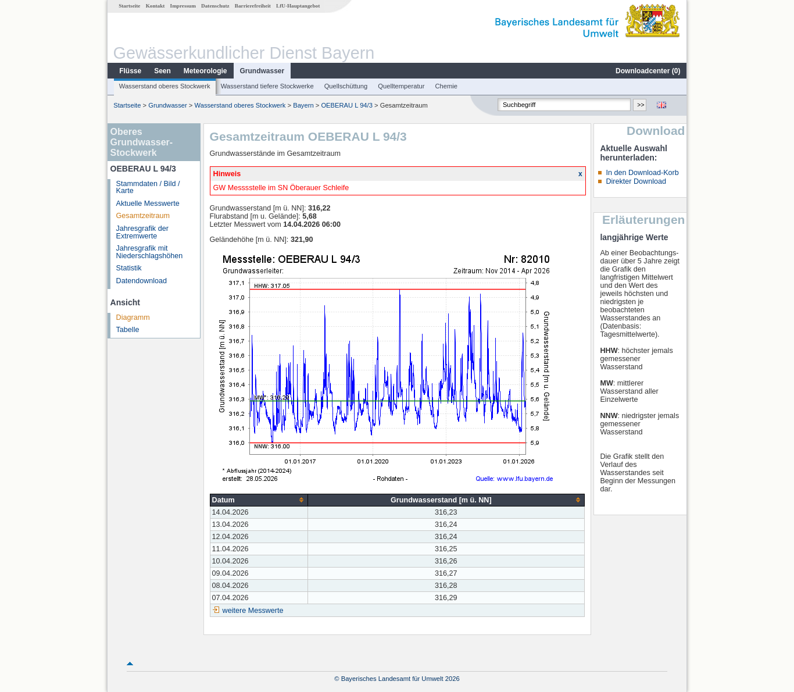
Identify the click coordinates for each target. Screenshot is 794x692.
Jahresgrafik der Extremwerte (142, 232)
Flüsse (130, 71)
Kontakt (155, 6)
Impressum (183, 6)
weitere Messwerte (253, 611)
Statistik (129, 268)
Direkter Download (636, 181)
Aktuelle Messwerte (148, 203)
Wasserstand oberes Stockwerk (164, 86)
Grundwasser (262, 71)
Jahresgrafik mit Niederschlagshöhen (149, 252)
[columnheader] (259, 500)
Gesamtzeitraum (143, 216)
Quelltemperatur (401, 86)
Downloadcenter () (648, 71)
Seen (162, 71)
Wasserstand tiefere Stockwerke (267, 86)
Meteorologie (205, 71)
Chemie (446, 86)
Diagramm (133, 317)
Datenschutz (215, 6)
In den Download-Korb (642, 173)
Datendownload (141, 281)
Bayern (303, 105)
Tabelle (128, 330)
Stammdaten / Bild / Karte (148, 187)
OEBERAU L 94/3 (347, 105)
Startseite (129, 6)
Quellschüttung (346, 86)
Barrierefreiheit (253, 6)
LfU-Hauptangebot (298, 6)
